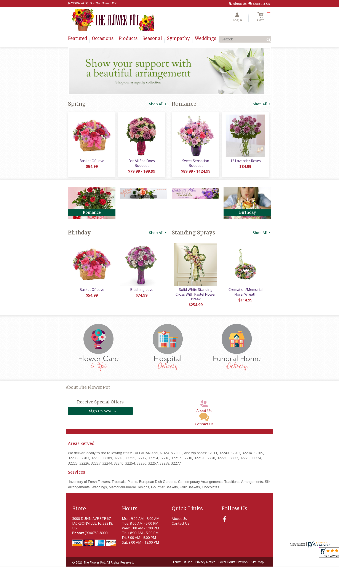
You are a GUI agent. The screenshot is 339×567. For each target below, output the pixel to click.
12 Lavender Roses (245, 161)
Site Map (257, 563)
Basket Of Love (91, 161)
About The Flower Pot (88, 387)
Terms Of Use (182, 563)
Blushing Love (141, 290)
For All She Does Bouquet (141, 163)
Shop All (158, 104)
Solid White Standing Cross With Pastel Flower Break (195, 295)
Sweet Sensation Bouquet (195, 163)
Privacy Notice (205, 563)
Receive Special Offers (100, 402)
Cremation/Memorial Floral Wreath (245, 292)
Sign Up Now (100, 411)
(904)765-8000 (96, 533)
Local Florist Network (233, 563)
